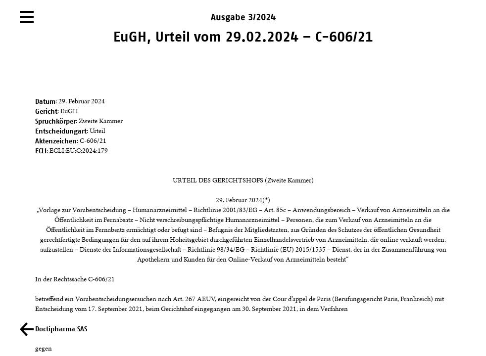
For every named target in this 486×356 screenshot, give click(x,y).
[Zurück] (27, 329)
